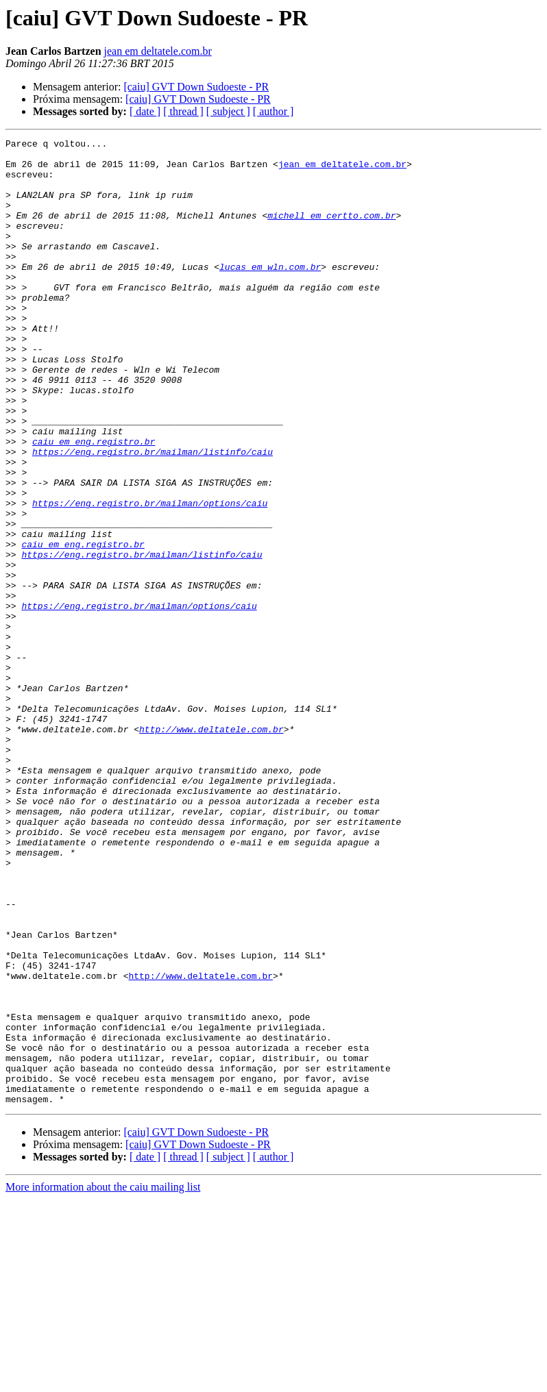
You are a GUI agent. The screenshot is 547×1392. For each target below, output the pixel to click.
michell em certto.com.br (331, 231)
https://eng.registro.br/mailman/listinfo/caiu (152, 515)
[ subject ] (228, 111)
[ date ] (145, 111)
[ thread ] (183, 111)
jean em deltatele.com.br (158, 51)
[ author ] (273, 111)
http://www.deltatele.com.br (211, 848)
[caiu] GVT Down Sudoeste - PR (196, 86)
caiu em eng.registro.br (93, 503)
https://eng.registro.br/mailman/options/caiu (149, 577)
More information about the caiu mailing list (102, 1380)
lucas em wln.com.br (270, 293)
